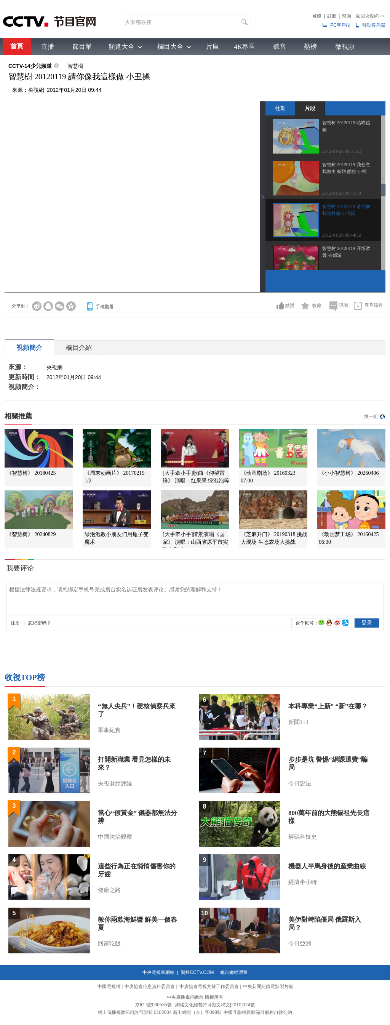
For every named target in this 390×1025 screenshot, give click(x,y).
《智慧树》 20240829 (31, 534)
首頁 (16, 46)
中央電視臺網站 (158, 972)
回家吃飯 (109, 943)
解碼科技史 (302, 837)
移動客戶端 (373, 25)
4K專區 (244, 46)
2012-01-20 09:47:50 (341, 193)
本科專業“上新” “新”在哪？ (328, 706)
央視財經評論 (115, 783)
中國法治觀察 (115, 837)
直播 (47, 46)
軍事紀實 (109, 730)
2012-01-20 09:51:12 (341, 151)
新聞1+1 (298, 722)
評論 (343, 305)
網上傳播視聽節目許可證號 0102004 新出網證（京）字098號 (160, 1012)
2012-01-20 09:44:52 (341, 235)
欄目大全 (170, 46)
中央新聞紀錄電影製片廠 (268, 986)
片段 (310, 108)
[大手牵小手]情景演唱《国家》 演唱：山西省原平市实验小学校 (195, 542)
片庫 (212, 46)
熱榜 (310, 46)
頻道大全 (121, 46)
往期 (280, 108)
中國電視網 (109, 986)
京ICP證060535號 (153, 1004)
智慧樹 (75, 66)
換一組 (371, 416)
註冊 (331, 16)
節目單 (82, 46)
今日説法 (299, 783)
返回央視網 (370, 16)
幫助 (346, 16)
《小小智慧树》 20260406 (349, 473)
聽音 (279, 46)
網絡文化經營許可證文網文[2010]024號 (215, 1004)
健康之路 (109, 890)
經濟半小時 (302, 882)
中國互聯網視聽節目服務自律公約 (258, 1012)
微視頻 (345, 46)
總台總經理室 (234, 972)
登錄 (316, 16)
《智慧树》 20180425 (31, 473)
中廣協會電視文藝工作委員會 (209, 986)
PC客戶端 (340, 25)
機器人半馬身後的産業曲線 (327, 866)
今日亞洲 (299, 943)
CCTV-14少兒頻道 (30, 66)
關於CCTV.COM (197, 972)
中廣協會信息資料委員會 (150, 986)
